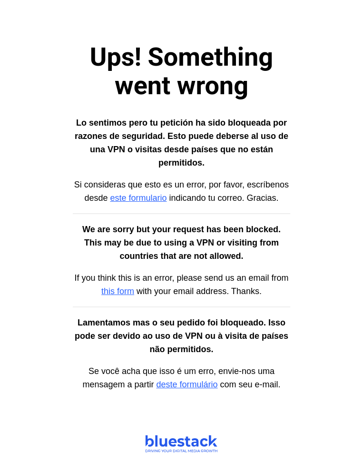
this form (117, 291)
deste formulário (186, 384)
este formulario (138, 198)
